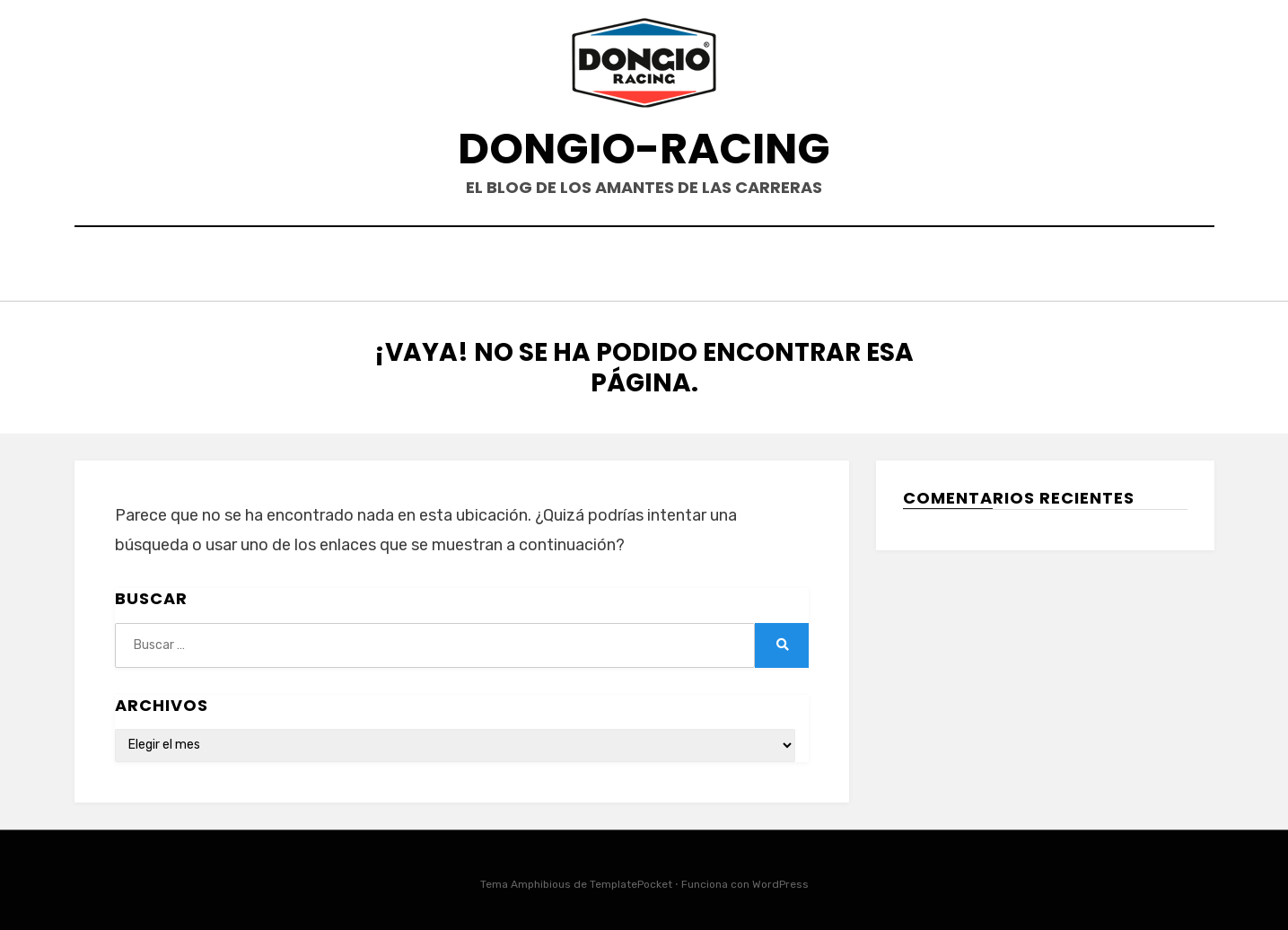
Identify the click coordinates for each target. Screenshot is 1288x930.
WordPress (780, 879)
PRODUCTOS (727, 266)
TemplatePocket (631, 879)
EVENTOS (621, 266)
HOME (538, 266)
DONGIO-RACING (644, 148)
